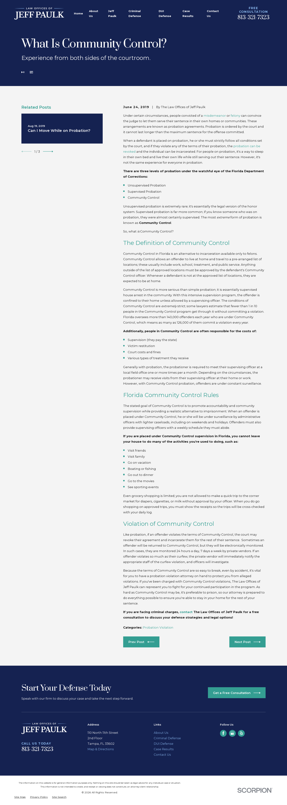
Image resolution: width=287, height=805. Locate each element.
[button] (31, 73)
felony (235, 115)
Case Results (164, 749)
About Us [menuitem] (93, 13)
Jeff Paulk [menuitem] (112, 13)
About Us (161, 733)
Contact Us (162, 754)
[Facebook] (223, 733)
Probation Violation (158, 627)
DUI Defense (163, 743)
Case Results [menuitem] (187, 13)
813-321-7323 (253, 17)
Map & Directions (100, 749)
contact (186, 612)
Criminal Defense (167, 738)
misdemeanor (215, 115)
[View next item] (48, 151)
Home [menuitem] (78, 13)
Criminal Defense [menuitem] (134, 13)
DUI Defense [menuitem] (165, 13)
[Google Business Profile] (232, 733)
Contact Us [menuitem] (213, 13)
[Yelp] (241, 733)
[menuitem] (20, 797)
